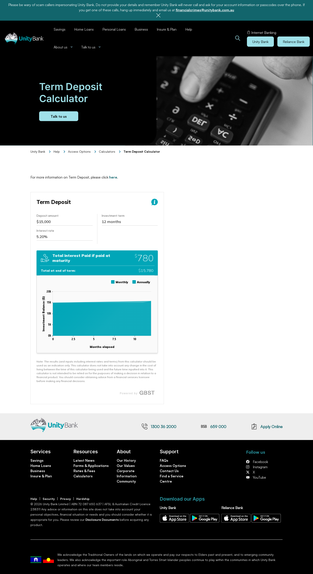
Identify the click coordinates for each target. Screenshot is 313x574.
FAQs (164, 460)
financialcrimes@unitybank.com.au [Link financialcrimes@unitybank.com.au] (205, 10)
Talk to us (59, 116)
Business (141, 29)
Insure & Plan (166, 29)
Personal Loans (114, 29)
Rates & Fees (84, 471)
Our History (126, 460)
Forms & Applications (91, 465)
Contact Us (169, 471)
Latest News (84, 460)
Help (188, 29)
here (113, 177)
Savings (59, 29)
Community (126, 481)
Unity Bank (37, 151)
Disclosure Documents (102, 519)
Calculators (107, 151)
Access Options (173, 465)
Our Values (126, 465)
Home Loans (84, 29)
